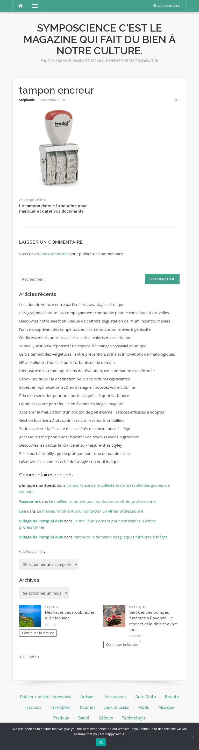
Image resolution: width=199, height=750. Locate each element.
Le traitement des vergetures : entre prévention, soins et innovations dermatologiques (97, 354)
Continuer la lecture (38, 633)
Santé (84, 718)
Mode (144, 707)
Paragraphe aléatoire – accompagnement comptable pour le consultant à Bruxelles (94, 312)
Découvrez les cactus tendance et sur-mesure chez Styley (70, 445)
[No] (192, 736)
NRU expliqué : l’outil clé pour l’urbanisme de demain (67, 362)
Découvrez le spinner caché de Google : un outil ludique (69, 461)
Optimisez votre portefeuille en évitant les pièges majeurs (71, 403)
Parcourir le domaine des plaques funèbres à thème (121, 536)
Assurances (115, 696)
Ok (100, 742)
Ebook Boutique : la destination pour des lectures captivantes (74, 378)
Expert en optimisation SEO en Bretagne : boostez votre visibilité (77, 387)
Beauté (172, 696)
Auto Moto (145, 696)
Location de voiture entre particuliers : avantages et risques (72, 304)
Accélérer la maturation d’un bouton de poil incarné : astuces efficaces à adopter (92, 412)
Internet (87, 707)
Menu (33, 6)
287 (33, 656)
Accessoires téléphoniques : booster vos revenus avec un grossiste (79, 436)
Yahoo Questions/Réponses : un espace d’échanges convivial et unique (82, 345)
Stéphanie (27, 100)
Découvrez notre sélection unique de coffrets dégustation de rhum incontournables (94, 321)
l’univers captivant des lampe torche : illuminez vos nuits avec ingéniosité (85, 329)
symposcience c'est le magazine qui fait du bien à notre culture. (99, 39)
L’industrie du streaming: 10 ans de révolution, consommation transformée (87, 370)
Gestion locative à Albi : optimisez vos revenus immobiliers (72, 420)
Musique (166, 707)
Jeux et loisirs (116, 707)
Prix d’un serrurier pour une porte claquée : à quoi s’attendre (74, 395)
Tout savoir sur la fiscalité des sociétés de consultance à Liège (74, 428)
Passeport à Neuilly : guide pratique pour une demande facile (74, 453)
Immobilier (61, 707)
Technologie (134, 718)
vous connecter (54, 253)
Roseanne (28, 501)
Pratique (138, 607)
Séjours (52, 607)
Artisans (88, 696)
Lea (22, 511)
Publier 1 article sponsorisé (46, 696)
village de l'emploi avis (41, 520)
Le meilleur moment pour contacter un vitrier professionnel (103, 501)
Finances (33, 707)
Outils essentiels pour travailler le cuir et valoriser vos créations (76, 337)
